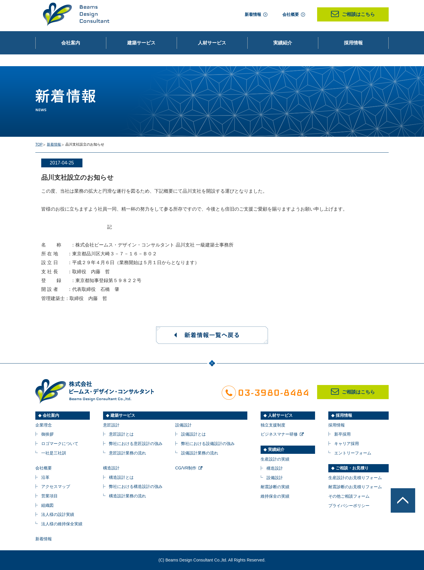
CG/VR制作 (185, 468)
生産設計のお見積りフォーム (355, 477)
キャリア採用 (346, 443)
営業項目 (49, 496)
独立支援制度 (273, 425)
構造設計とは (121, 477)
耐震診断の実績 (275, 486)
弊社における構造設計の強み (136, 486)
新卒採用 (342, 434)
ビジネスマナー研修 (279, 434)
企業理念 (43, 425)
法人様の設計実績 (57, 514)
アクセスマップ (55, 486)
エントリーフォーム (352, 453)
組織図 (47, 505)
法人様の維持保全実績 (61, 523)
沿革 (45, 477)
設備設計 (183, 425)
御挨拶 (47, 434)
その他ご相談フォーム (349, 496)
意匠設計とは (121, 434)
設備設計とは (193, 434)
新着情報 (253, 14)
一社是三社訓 (53, 453)
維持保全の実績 (275, 496)
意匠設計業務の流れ (127, 453)
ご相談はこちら (353, 14)
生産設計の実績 (275, 459)
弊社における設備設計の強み (208, 443)
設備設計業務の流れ (199, 453)
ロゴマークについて (59, 443)
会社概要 (290, 14)
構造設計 (111, 468)
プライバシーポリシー (349, 505)
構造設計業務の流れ (127, 496)
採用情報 (336, 425)
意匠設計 (111, 425)
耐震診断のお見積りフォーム (355, 486)
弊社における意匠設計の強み (136, 443)
